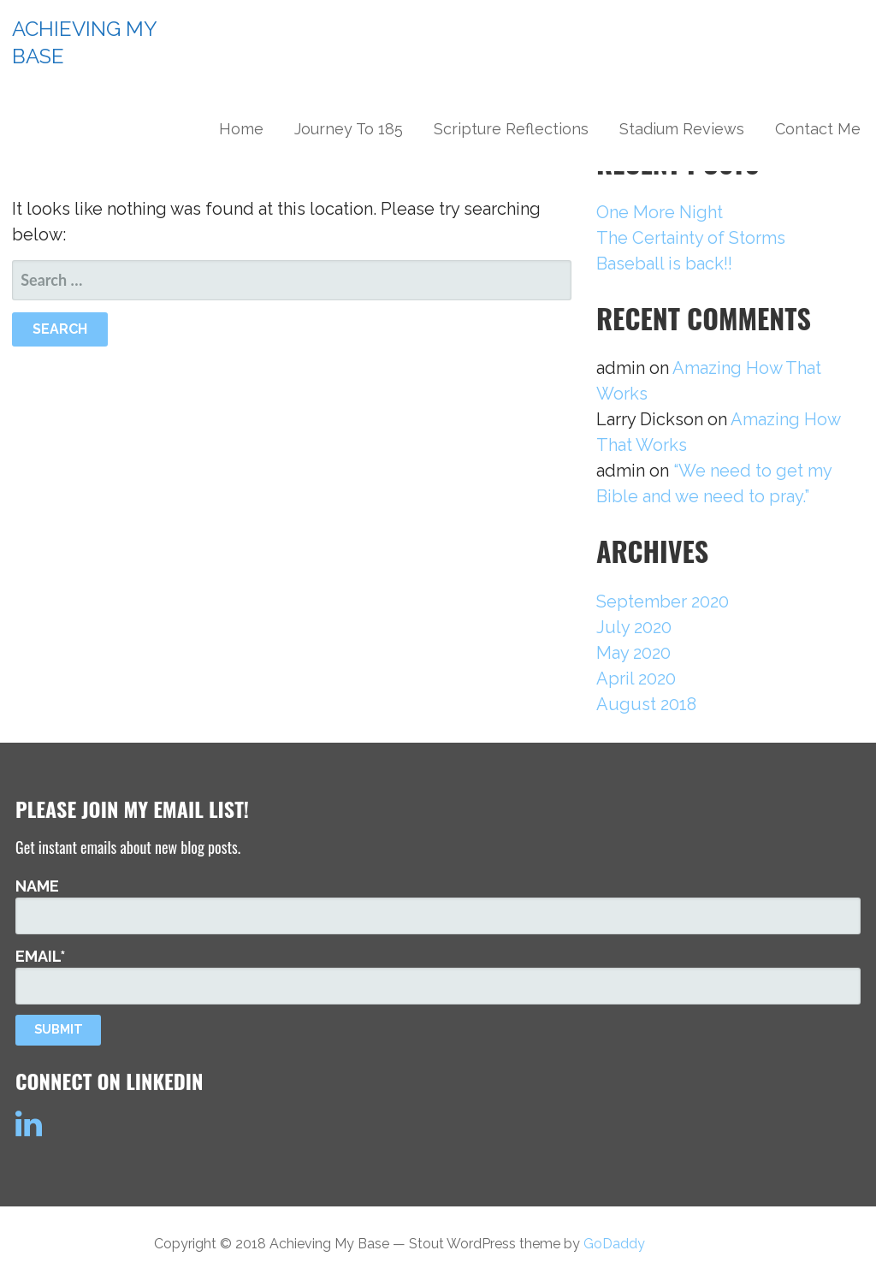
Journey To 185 (348, 129)
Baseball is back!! (664, 263)
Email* (438, 975)
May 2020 (633, 653)
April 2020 (636, 678)
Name (438, 905)
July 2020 (634, 627)
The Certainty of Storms (690, 238)
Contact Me (818, 129)
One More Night (659, 212)
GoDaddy (614, 1244)
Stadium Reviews (681, 129)
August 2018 (646, 704)
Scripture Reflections (511, 129)
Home (241, 129)
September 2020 (662, 601)
